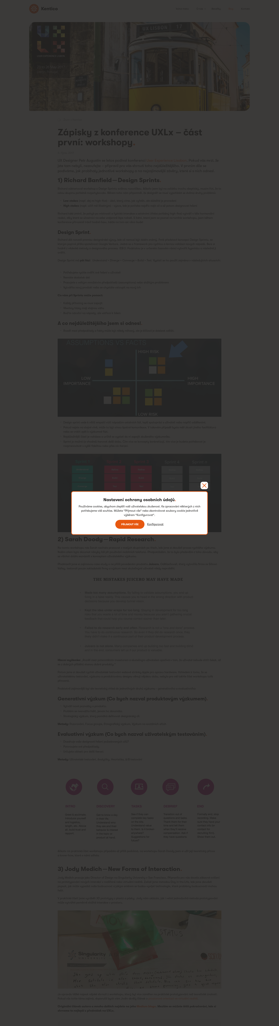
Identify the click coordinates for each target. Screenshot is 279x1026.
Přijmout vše (130, 524)
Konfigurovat (155, 524)
